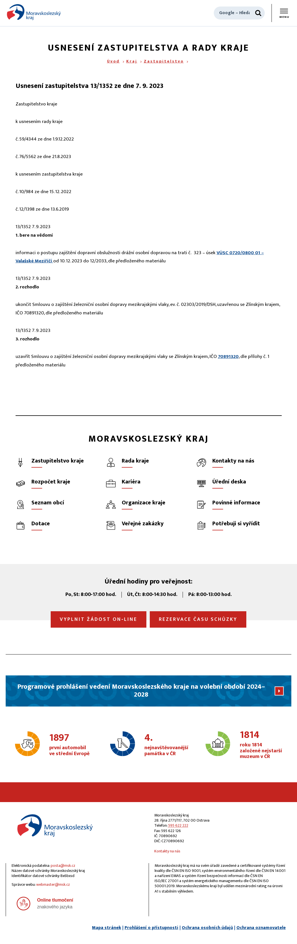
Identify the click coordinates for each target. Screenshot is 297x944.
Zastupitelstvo (164, 61)
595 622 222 (178, 825)
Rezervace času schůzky (198, 619)
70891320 (228, 356)
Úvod (113, 61)
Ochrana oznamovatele (261, 928)
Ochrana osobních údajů (207, 928)
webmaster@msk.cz (53, 884)
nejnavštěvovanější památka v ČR (166, 745)
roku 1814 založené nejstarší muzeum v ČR (262, 745)
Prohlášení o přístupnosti (151, 928)
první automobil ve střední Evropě (71, 745)
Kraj (131, 61)
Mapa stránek (106, 928)
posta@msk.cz (63, 865)
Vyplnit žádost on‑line (98, 619)
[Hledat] (258, 13)
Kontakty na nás (167, 851)
